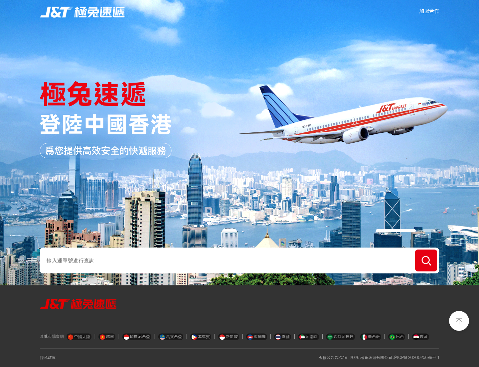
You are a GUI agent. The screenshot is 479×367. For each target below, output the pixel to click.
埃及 (420, 337)
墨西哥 (371, 337)
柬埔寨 (256, 337)
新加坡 (229, 337)
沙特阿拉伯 (340, 337)
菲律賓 (201, 337)
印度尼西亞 (137, 337)
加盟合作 (429, 11)
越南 (107, 337)
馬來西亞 (171, 337)
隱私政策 (48, 357)
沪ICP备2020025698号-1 (416, 357)
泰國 (282, 337)
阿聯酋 (308, 337)
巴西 (397, 337)
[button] (396, 230)
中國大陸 (79, 337)
